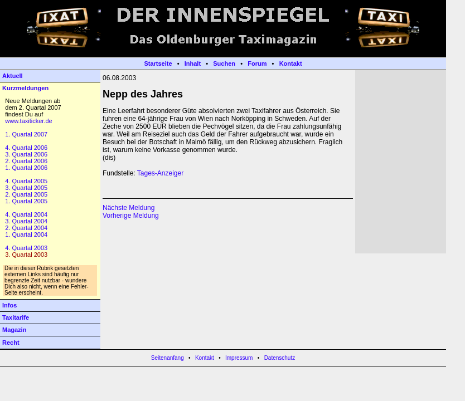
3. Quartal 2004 (26, 221)
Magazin (14, 329)
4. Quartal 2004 (26, 214)
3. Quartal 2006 (26, 154)
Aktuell (12, 75)
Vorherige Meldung (131, 215)
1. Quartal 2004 (26, 234)
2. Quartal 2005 (26, 194)
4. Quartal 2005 (26, 181)
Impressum (239, 358)
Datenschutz (280, 358)
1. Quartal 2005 (26, 201)
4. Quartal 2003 (26, 247)
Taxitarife (15, 317)
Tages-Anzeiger (160, 173)
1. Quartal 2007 (26, 134)
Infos (9, 305)
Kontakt (290, 63)
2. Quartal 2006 (26, 161)
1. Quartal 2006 (26, 167)
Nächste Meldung (128, 208)
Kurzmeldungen (25, 88)
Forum (257, 63)
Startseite (158, 63)
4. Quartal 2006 (26, 147)
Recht (11, 342)
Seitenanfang (167, 358)
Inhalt (193, 63)
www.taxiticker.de (28, 121)
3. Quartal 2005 (26, 187)
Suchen (224, 63)
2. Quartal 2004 (26, 227)
